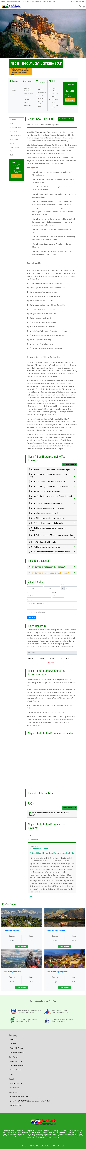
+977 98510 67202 (15, 1105)
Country (29, 592)
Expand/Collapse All (69, 464)
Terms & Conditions (16, 1083)
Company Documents (17, 1052)
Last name (47, 585)
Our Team (13, 1044)
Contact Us (69, 100)
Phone (54, 592)
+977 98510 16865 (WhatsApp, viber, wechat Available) (39, 1)
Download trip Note (66, 118)
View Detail (21, 946)
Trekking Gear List (16, 1070)
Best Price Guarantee (17, 1066)
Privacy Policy (14, 1087)
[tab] (52, 469)
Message (29, 600)
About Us (13, 1039)
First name (30, 585)
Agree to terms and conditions (37, 612)
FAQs (11, 1074)
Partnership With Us (16, 1048)
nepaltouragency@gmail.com (11, 1)
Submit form (31, 617)
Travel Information (16, 1061)
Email (62, 585)
